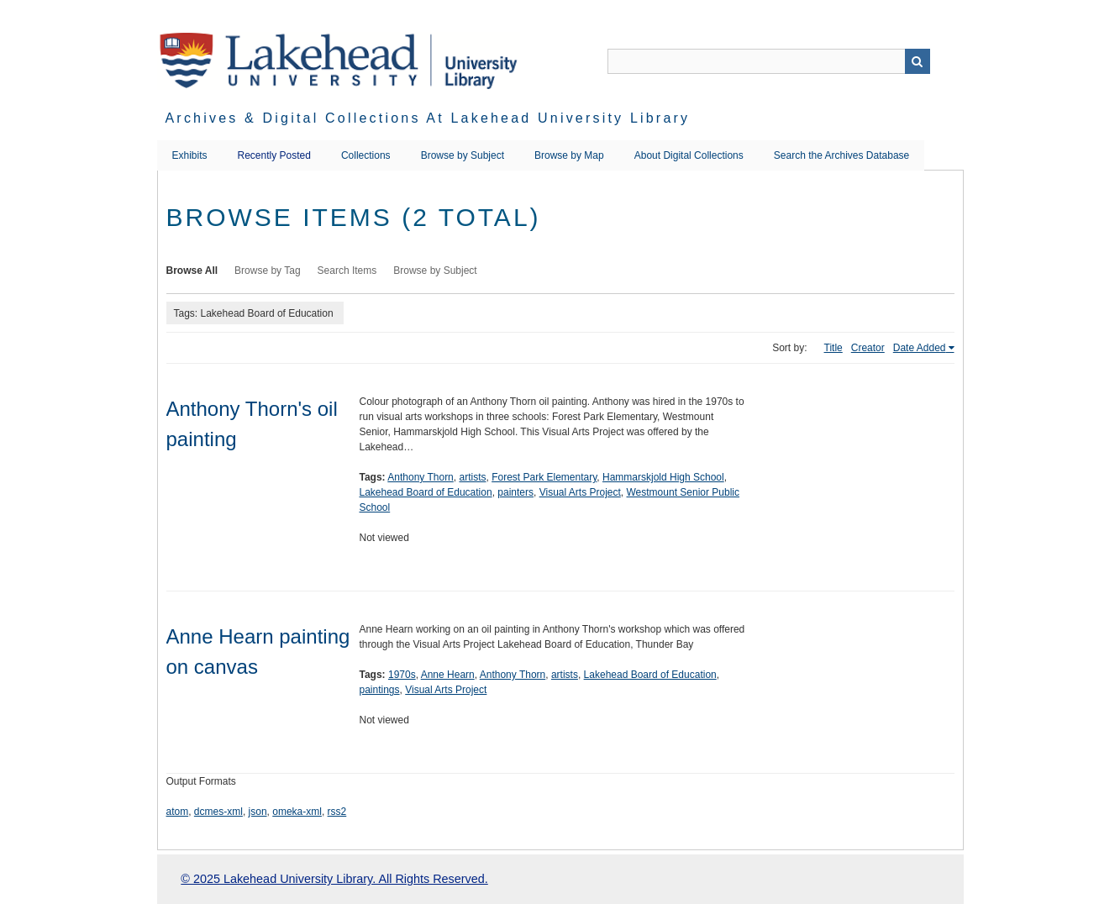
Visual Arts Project (580, 492)
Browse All (192, 270)
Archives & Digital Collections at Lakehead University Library (428, 118)
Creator (868, 348)
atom (177, 811)
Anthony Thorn (420, 477)
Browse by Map (569, 155)
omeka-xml (297, 811)
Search (917, 61)
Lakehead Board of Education (426, 492)
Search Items (347, 270)
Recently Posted (274, 155)
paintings (380, 690)
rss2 (337, 811)
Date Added (919, 348)
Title (833, 348)
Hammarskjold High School (663, 477)
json (258, 811)
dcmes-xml (218, 811)
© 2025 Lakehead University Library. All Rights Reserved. (334, 879)
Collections (366, 155)
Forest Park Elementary (544, 477)
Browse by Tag (267, 270)
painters (515, 492)
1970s (402, 675)
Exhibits (190, 155)
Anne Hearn (448, 675)
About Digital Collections (689, 155)
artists (472, 477)
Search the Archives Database (841, 155)
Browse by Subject (462, 155)
